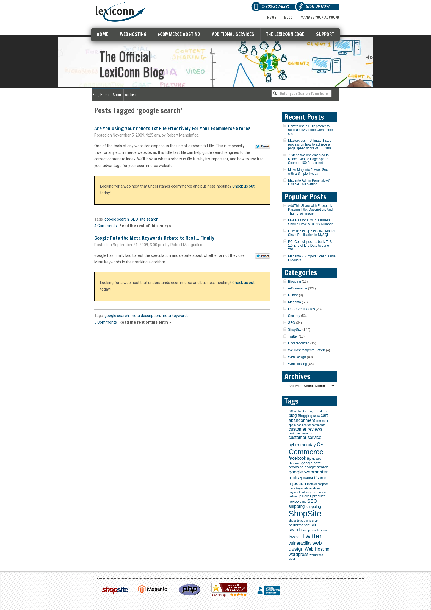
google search (116, 219)
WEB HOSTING (133, 34)
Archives (132, 95)
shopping (313, 507)
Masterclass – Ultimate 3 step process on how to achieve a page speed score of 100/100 (309, 144)
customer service (305, 437)
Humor (293, 295)
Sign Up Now (317, 6)
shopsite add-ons (300, 520)
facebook (297, 458)
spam (323, 530)
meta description (145, 315)
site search (148, 219)
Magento (294, 302)
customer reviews (305, 429)
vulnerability (300, 543)
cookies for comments (311, 425)
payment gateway (300, 492)
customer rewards (300, 433)
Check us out (243, 186)
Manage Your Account (319, 17)
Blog (288, 17)
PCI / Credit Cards (301, 309)
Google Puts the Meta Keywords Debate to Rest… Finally (154, 237)
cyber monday (302, 444)
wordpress (298, 554)
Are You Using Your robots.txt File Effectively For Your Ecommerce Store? (172, 128)
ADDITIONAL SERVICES (233, 34)
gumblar (306, 478)
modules (314, 488)
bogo (316, 415)
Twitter (293, 336)
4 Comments (105, 226)
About (117, 95)
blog (293, 415)
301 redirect (296, 411)
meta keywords (175, 315)
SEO (134, 219)
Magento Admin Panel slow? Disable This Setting (309, 182)
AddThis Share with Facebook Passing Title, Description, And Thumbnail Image (310, 209)
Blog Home (101, 95)
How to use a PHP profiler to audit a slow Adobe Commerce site (310, 130)
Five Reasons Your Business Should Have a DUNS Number (310, 222)
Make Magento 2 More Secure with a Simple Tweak (310, 172)
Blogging (294, 281)
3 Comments (105, 322)
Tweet (262, 147)
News (272, 17)
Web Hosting (297, 364)
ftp (309, 458)
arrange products (316, 411)
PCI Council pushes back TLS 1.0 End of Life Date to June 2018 (310, 245)
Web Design (297, 357)
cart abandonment (308, 418)
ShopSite (295, 330)
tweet (295, 536)
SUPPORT (325, 34)
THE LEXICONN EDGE (285, 34)
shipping (297, 506)
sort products (311, 530)
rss (304, 501)
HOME (102, 34)
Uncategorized (298, 343)
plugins (305, 496)
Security (294, 316)
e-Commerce (297, 288)
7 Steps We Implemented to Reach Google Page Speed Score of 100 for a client (308, 159)
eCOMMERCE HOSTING (179, 34)
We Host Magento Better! (306, 350)
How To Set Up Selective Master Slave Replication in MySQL (311, 233)
